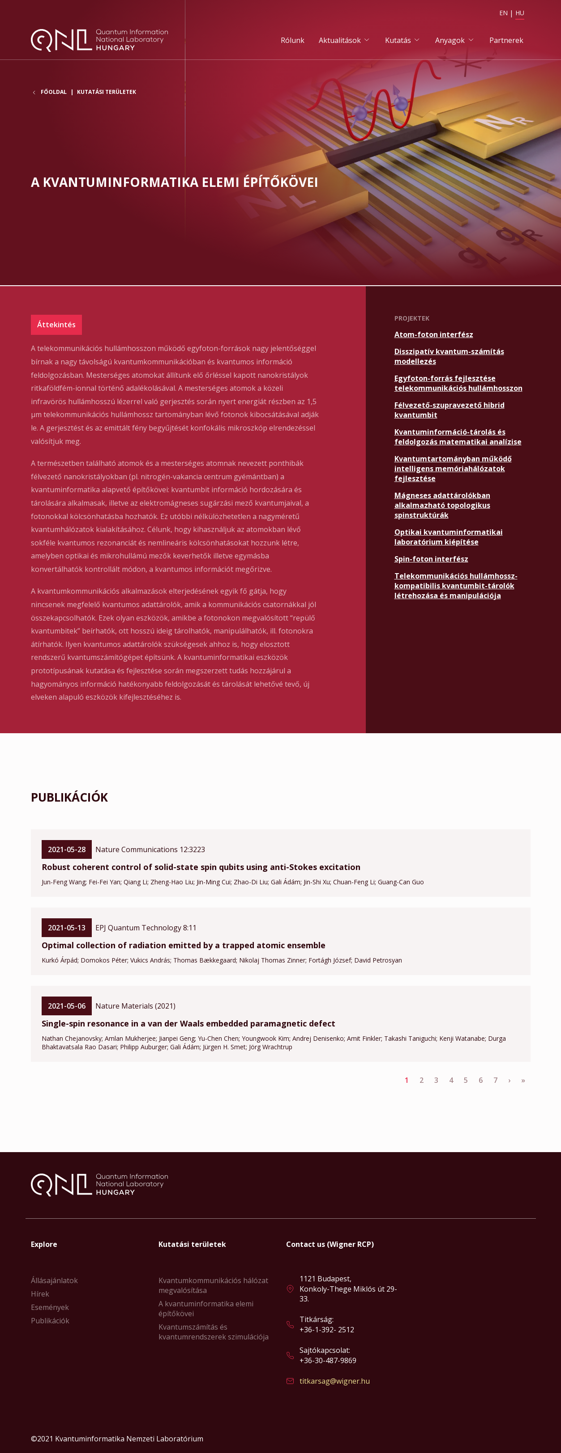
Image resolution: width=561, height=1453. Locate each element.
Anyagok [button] (450, 41)
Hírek (40, 1294)
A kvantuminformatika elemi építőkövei (205, 1308)
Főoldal (54, 93)
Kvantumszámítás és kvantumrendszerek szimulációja (213, 1332)
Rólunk (292, 41)
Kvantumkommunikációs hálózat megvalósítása (213, 1285)
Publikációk (50, 1321)
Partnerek (506, 41)
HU (519, 12)
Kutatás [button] (398, 41)
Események (50, 1307)
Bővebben (462, 335)
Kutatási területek (106, 93)
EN (503, 12)
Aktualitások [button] (340, 41)
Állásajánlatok (54, 1280)
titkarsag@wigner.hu (335, 1381)
